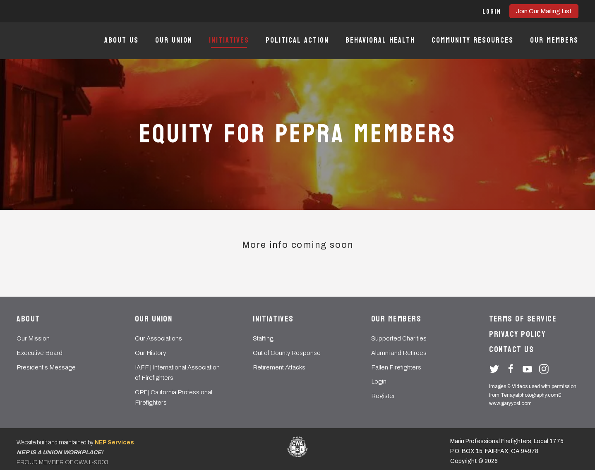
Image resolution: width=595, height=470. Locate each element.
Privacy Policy (517, 334)
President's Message (46, 367)
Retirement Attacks (279, 367)
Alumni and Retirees (399, 353)
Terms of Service (523, 319)
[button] (491, 11)
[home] (42, 41)
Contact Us (511, 349)
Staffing (263, 338)
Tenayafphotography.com (529, 395)
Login (378, 381)
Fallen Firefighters (396, 367)
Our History (150, 353)
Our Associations (158, 338)
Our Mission (33, 338)
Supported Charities (399, 338)
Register (383, 396)
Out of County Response (287, 353)
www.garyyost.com (510, 403)
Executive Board (39, 353)
